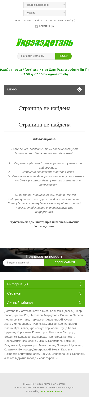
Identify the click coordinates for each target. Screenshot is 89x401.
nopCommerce (48, 391)
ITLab (60, 391)
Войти (38, 20)
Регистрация (22, 20)
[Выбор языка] (44, 13)
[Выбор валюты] (44, 5)
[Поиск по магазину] (36, 56)
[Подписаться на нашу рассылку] (24, 262)
